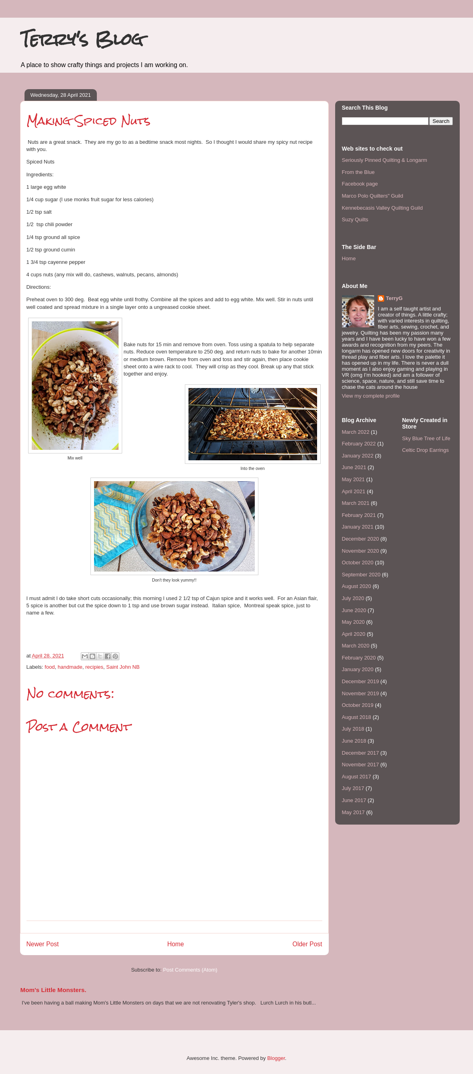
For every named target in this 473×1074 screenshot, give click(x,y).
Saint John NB (122, 667)
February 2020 (359, 658)
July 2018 (353, 729)
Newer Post (43, 944)
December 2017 (360, 753)
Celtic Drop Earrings (425, 450)
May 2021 (353, 479)
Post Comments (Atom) (190, 970)
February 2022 (359, 444)
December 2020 (360, 539)
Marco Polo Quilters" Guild (372, 196)
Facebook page (360, 184)
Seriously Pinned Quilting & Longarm (384, 160)
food (50, 667)
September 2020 (361, 575)
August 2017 (356, 777)
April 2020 (354, 634)
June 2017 (354, 800)
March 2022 (356, 432)
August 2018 (356, 717)
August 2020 (356, 586)
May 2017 (353, 812)
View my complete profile (371, 396)
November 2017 (360, 765)
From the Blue (358, 172)
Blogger (276, 1058)
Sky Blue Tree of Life (426, 438)
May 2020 (353, 622)
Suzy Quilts (355, 219)
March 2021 (356, 503)
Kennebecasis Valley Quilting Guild (382, 208)
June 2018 (354, 741)
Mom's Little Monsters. (53, 989)
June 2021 (354, 467)
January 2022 (358, 456)
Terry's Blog (81, 39)
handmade (70, 667)
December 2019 (360, 681)
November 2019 (360, 693)
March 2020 (356, 646)
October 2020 (358, 562)
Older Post (307, 944)
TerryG (394, 298)
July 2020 (353, 598)
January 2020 (358, 669)
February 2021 (359, 515)
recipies (94, 667)
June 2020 (354, 610)
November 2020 (360, 551)
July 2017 (353, 788)
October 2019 (358, 705)
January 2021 (358, 527)
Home (175, 944)
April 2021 (354, 491)
